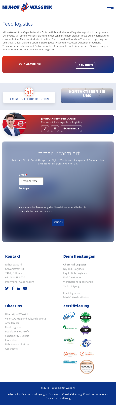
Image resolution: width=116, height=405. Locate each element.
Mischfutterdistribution (76, 297)
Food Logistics (13, 327)
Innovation (11, 340)
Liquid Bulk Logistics (75, 273)
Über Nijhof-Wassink (17, 314)
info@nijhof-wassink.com (19, 282)
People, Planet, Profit (17, 331)
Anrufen (85, 65)
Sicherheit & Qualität (17, 336)
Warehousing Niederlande (78, 282)
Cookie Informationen (95, 394)
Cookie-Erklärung (72, 394)
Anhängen (25, 188)
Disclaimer (55, 394)
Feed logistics (71, 293)
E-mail (23, 174)
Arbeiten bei (12, 323)
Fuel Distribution (72, 277)
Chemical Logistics (74, 264)
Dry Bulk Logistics (73, 269)
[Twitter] (7, 288)
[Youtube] (25, 288)
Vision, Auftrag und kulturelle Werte (25, 318)
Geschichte (11, 348)
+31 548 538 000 (15, 277)
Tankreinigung (71, 286)
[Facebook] (13, 288)
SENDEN (58, 222)
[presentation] (44, 197)
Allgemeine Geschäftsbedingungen (27, 394)
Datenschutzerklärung (58, 398)
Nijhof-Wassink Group (17, 344)
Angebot (71, 128)
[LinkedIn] (18, 288)
